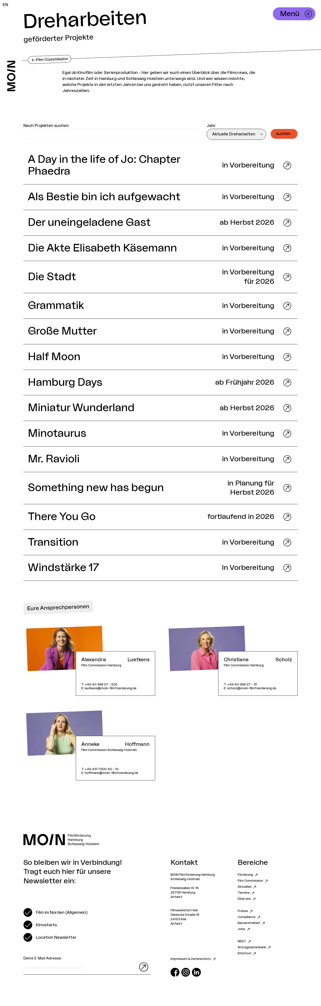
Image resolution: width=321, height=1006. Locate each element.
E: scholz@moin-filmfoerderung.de (250, 688)
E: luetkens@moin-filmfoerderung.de (108, 688)
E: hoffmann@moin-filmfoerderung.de (109, 773)
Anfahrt (176, 897)
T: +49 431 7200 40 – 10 (100, 769)
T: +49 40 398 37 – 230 (99, 684)
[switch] (55, 912)
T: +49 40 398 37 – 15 (240, 684)
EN (5, 5)
